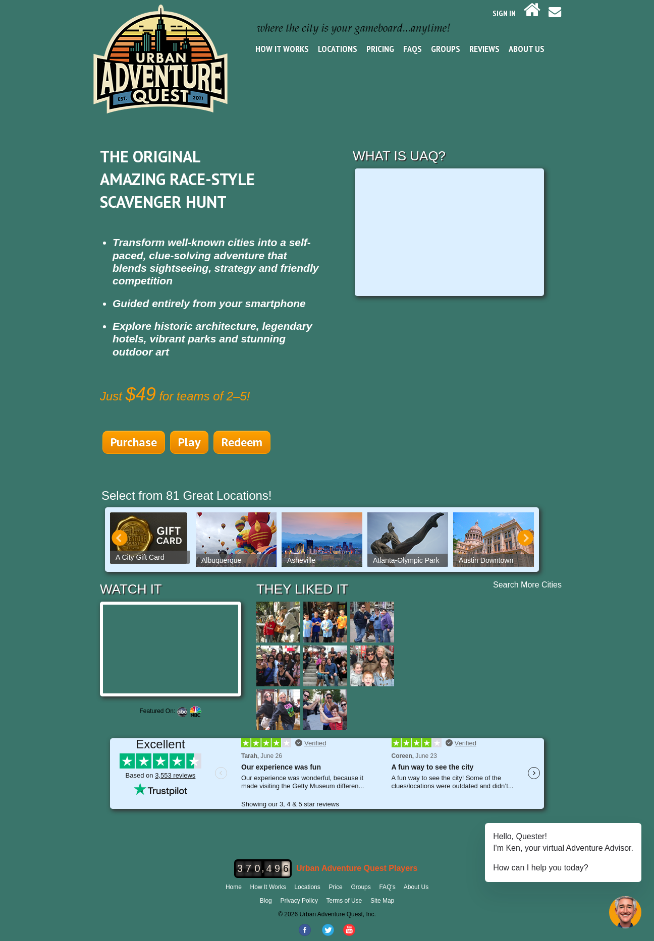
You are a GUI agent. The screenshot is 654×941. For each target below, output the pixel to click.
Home (234, 887)
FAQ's (387, 887)
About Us (526, 48)
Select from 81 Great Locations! (186, 495)
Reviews (484, 48)
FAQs (412, 48)
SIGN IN (504, 13)
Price (335, 887)
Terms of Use (344, 900)
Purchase (134, 442)
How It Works (282, 48)
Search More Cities (527, 584)
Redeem (242, 442)
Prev (120, 538)
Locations (337, 48)
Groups (445, 48)
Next (525, 538)
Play (189, 442)
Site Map (382, 900)
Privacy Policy (299, 900)
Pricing (380, 48)
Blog (266, 900)
